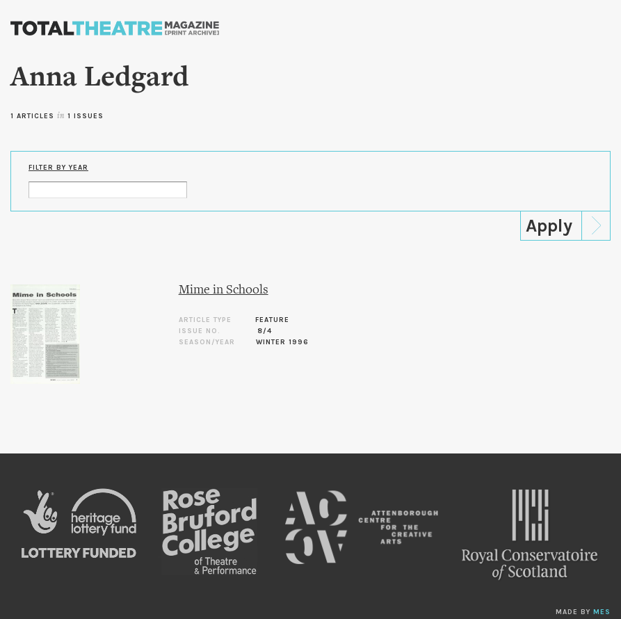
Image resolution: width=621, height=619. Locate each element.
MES (602, 612)
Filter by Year (58, 167)
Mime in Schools (223, 290)
